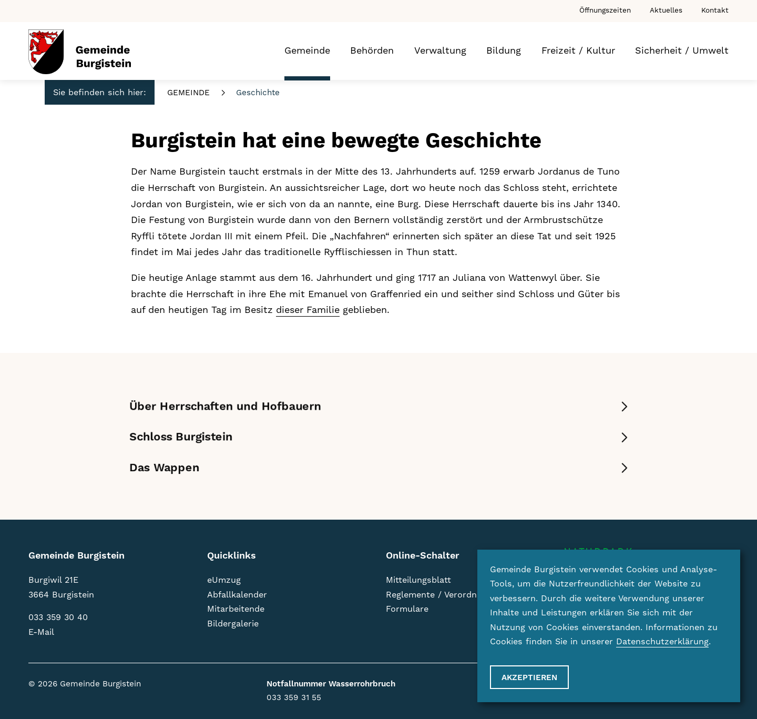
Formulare (407, 609)
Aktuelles (666, 10)
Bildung (503, 51)
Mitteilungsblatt (418, 580)
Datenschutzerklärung (662, 641)
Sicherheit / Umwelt (682, 51)
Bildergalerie (233, 624)
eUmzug (224, 580)
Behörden (372, 51)
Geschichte (258, 93)
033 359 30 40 (58, 617)
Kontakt (715, 10)
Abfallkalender (237, 595)
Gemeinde (307, 51)
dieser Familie (308, 310)
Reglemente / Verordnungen (444, 595)
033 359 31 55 (294, 698)
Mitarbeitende (235, 609)
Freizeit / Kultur (578, 51)
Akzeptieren (529, 678)
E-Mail (41, 632)
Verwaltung (440, 51)
